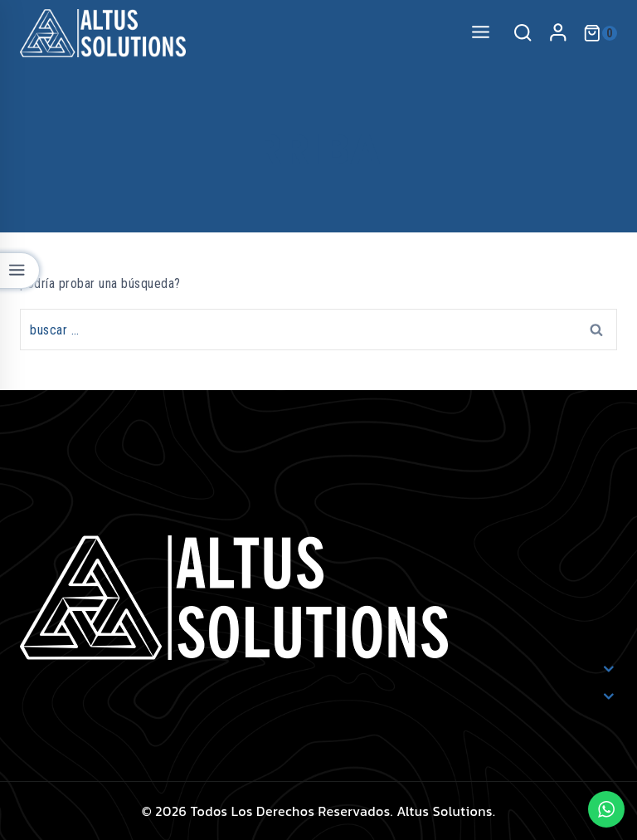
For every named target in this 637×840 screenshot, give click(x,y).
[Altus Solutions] (103, 33)
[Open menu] (480, 32)
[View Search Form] (522, 33)
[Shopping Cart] (600, 33)
